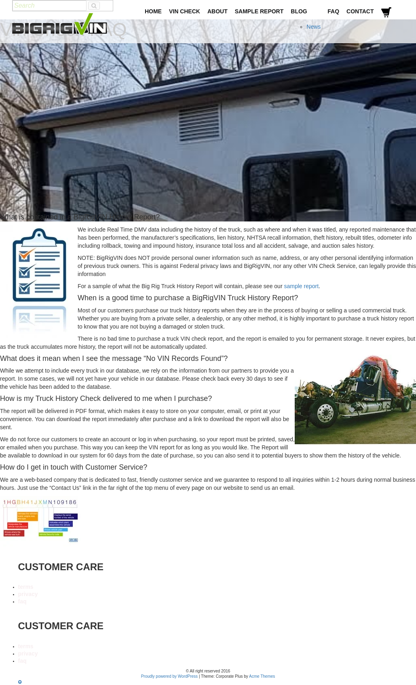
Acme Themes (262, 676)
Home (153, 11)
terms (26, 587)
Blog (299, 11)
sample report (301, 286)
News (313, 26)
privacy (28, 594)
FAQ (333, 11)
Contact (360, 11)
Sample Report (259, 11)
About (217, 11)
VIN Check (184, 11)
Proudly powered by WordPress (169, 676)
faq (22, 601)
